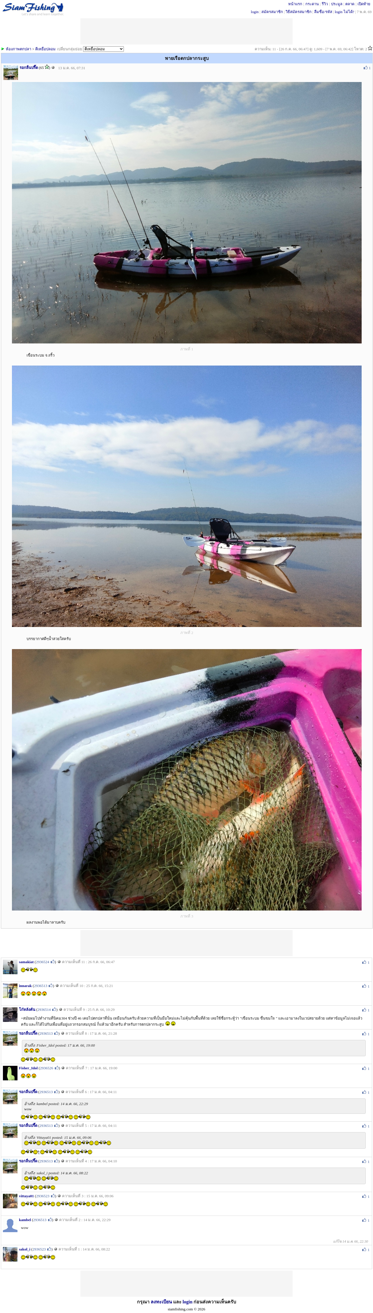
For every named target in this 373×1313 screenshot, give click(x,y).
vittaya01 (26, 1196)
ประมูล (336, 4)
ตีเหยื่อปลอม (45, 49)
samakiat (26, 962)
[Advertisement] (186, 943)
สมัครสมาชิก (272, 12)
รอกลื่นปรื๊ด (29, 67)
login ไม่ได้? (344, 12)
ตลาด (349, 4)
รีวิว (325, 4)
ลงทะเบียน (161, 1301)
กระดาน (312, 4)
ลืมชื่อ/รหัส (323, 12)
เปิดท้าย (364, 4)
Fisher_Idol (28, 1068)
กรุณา (144, 1301)
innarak (25, 986)
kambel (25, 1220)
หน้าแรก (295, 4)
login (255, 12)
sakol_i (24, 1249)
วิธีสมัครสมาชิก (299, 12)
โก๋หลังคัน (27, 1009)
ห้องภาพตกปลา (18, 49)
